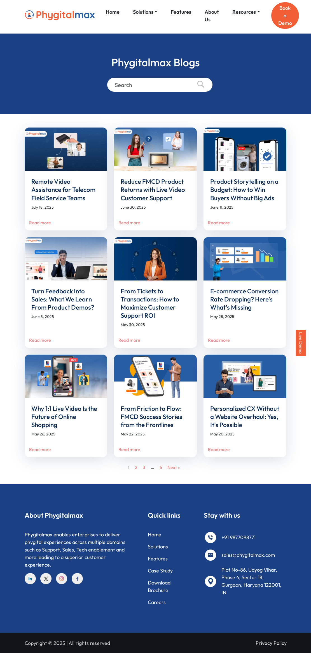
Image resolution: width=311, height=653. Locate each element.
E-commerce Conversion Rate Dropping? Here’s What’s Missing (244, 299)
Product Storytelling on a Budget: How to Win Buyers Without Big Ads (244, 190)
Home (113, 12)
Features (181, 12)
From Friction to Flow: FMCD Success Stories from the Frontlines (151, 417)
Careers (157, 602)
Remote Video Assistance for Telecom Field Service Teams (63, 190)
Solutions (143, 12)
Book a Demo (285, 15)
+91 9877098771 (238, 537)
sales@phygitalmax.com (248, 555)
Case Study (160, 570)
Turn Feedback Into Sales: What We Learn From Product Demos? (62, 299)
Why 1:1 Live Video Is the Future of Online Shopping (64, 417)
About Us (212, 16)
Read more (40, 222)
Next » (173, 467)
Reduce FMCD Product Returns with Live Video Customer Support (153, 190)
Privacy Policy (271, 643)
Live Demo (301, 343)
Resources (244, 12)
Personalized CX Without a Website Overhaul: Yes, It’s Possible (244, 417)
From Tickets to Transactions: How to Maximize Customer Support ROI (150, 303)
